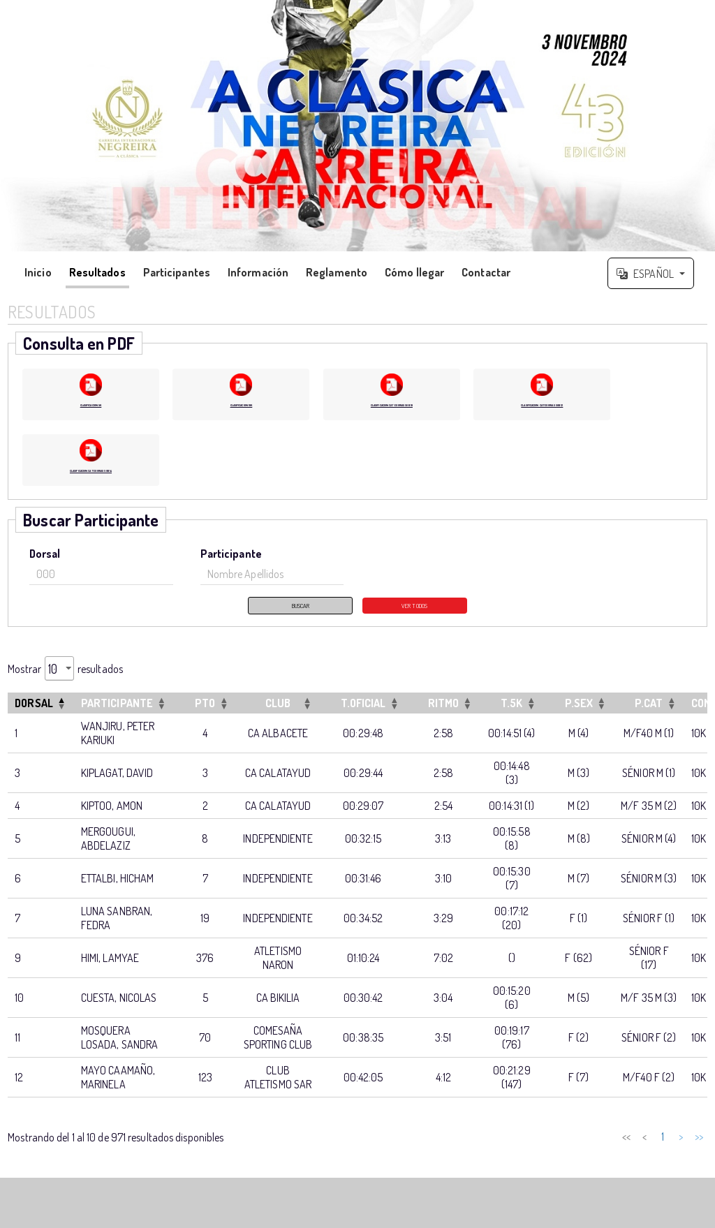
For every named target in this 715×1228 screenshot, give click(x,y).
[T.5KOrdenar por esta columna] (511, 718)
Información (258, 272)
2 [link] (561, 1152)
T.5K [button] (511, 718)
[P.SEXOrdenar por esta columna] (579, 718)
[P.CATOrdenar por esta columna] (649, 718)
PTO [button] (205, 718)
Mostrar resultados (65, 684)
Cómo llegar (414, 272)
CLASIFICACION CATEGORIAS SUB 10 (392, 408)
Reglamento (336, 272)
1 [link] (543, 1152)
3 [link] (579, 1152)
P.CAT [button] (649, 718)
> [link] (681, 1152)
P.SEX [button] (579, 718)
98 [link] (662, 1152)
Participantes (176, 272)
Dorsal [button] (34, 718)
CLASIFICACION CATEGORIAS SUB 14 (91, 479)
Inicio (38, 272)
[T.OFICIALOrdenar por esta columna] (363, 718)
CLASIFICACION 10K (241, 402)
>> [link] (699, 1152)
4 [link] (597, 1152)
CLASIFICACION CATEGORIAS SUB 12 (542, 408)
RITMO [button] (443, 718)
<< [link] (507, 1152)
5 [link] (616, 1152)
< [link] (525, 1152)
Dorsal (45, 565)
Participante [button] (117, 718)
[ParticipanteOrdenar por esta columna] (124, 718)
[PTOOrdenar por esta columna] (205, 718)
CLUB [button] (277, 718)
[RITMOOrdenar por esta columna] (443, 718)
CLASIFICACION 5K (90, 402)
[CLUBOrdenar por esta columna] (277, 718)
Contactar (486, 272)
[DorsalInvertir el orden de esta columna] (41, 718)
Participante (231, 565)
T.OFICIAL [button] (363, 718)
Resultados (97, 272)
